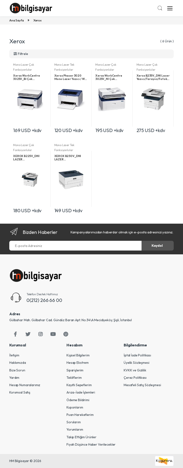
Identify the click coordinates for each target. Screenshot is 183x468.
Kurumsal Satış (19, 392)
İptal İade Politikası (137, 355)
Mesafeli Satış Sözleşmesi (142, 385)
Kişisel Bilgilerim (77, 355)
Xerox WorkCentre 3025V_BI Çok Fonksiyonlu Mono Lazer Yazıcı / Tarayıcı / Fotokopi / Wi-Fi (29, 77)
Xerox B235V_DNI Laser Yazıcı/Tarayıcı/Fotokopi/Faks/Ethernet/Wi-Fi (153, 77)
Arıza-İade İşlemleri (80, 392)
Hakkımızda (17, 362)
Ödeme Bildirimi (77, 400)
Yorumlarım (74, 429)
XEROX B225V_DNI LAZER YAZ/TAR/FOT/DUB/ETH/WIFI (30, 157)
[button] (160, 8)
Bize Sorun (17, 370)
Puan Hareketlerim (80, 415)
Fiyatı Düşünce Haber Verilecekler (91, 444)
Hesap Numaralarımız (24, 385)
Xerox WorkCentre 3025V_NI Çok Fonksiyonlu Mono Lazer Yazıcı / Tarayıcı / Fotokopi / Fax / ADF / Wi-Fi (111, 77)
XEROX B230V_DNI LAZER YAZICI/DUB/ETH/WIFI (70, 157)
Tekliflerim (73, 377)
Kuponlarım (74, 407)
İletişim (14, 355)
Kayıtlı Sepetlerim (79, 385)
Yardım (14, 377)
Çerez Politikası (135, 377)
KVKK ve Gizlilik (135, 370)
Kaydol (157, 245)
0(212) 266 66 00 (44, 300)
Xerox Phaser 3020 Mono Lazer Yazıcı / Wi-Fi (70, 77)
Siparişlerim (74, 370)
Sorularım (73, 422)
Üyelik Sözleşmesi (136, 362)
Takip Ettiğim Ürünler (81, 437)
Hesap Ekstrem (77, 362)
